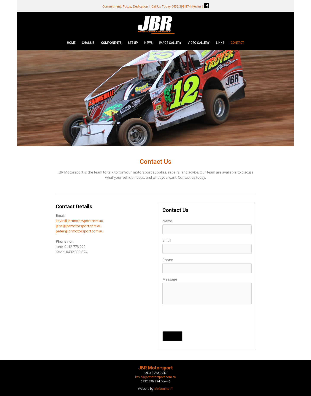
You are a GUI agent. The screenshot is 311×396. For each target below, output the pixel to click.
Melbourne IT (163, 389)
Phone (167, 259)
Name (167, 221)
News (148, 42)
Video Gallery (198, 42)
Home (71, 42)
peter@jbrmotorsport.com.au (79, 231)
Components (111, 42)
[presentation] (195, 318)
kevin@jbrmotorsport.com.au (79, 220)
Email (166, 240)
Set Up (133, 42)
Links (220, 42)
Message (169, 279)
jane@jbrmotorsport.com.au (78, 226)
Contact (237, 42)
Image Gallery (170, 42)
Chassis (88, 42)
